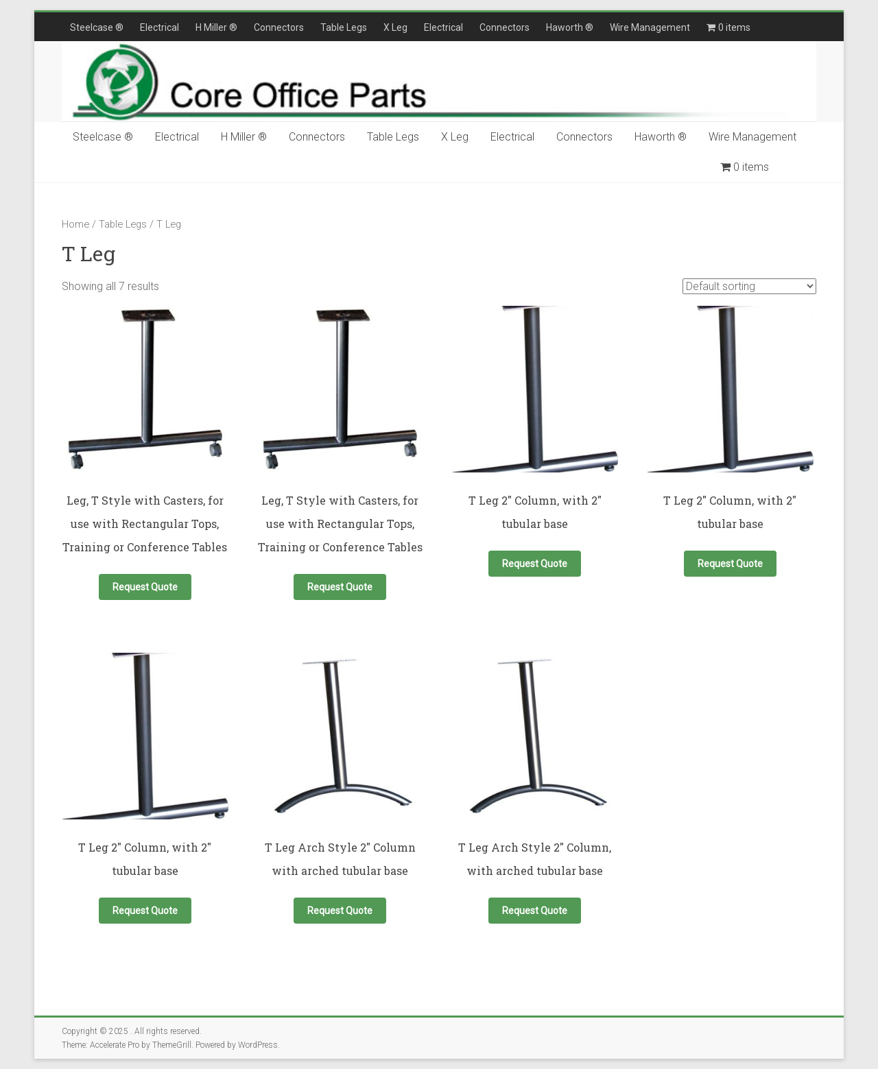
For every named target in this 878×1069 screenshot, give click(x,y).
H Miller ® (216, 27)
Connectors (279, 27)
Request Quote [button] (145, 586)
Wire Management (650, 27)
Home (75, 224)
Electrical (159, 27)
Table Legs (343, 27)
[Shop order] (749, 286)
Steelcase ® (96, 27)
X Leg (395, 27)
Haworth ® (569, 27)
